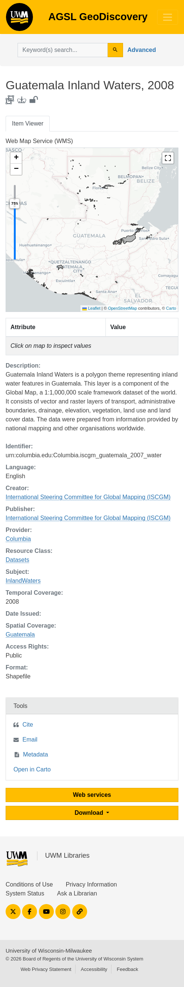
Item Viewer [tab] (27, 123)
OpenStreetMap (122, 308)
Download (90, 813)
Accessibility (94, 969)
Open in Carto (32, 769)
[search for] (63, 50)
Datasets (17, 560)
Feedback (127, 969)
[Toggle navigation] (167, 17)
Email (29, 739)
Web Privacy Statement (46, 969)
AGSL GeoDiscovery (19, 19)
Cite (27, 724)
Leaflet (91, 308)
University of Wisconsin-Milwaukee (49, 950)
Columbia (18, 539)
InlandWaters (23, 581)
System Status (25, 893)
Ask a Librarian (77, 893)
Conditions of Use (29, 884)
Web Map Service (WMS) (39, 141)
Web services (92, 795)
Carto (171, 308)
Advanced (142, 50)
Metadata (35, 754)
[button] (16, 158)
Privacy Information (91, 884)
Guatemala (20, 634)
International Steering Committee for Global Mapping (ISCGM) (88, 497)
